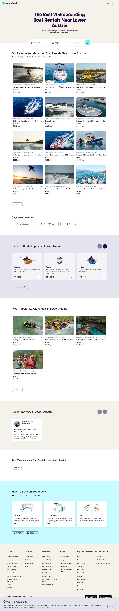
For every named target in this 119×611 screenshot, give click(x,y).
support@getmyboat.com (102, 563)
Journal (62, 552)
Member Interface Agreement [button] (12, 580)
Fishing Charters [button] (47, 563)
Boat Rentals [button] (46, 556)
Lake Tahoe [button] (81, 563)
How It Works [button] (29, 556)
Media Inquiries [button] (12, 563)
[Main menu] (116, 3)
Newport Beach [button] (82, 573)
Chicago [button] (79, 576)
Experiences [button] (47, 552)
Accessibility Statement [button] (14, 576)
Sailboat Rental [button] (47, 576)
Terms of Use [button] (55, 605)
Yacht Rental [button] (46, 573)
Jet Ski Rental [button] (46, 560)
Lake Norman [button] (81, 579)
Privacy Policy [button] (45, 607)
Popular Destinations (85, 552)
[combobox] (39, 42)
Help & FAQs (98, 556)
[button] (28, 57)
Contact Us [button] (10, 587)
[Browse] (109, 3)
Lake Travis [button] (80, 569)
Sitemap (9, 584)
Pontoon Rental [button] (47, 569)
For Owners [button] (28, 560)
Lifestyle (62, 560)
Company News (65, 556)
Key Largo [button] (80, 582)
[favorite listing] (42, 84)
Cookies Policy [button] (12, 573)
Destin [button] (79, 586)
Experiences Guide (66, 563)
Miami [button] (79, 556)
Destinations (63, 566)
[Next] (105, 246)
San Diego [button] (80, 566)
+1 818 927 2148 (100, 560)
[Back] (99, 246)
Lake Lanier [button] (80, 560)
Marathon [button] (80, 589)
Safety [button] (27, 566)
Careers (9, 560)
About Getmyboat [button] (12, 556)
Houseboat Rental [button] (47, 566)
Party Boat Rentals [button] (48, 584)
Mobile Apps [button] (29, 563)
